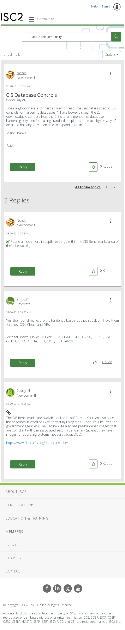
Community (45, 19)
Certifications (20, 505)
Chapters (15, 558)
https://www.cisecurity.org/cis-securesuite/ (37, 442)
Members (14, 531)
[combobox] (71, 37)
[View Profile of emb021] (23, 299)
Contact (14, 571)
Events (12, 545)
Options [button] (110, 54)
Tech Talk (13, 54)
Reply (23, 167)
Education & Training (27, 518)
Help (94, 6)
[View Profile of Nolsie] (21, 73)
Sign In (107, 6)
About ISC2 (16, 491)
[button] (110, 73)
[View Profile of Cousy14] (23, 390)
